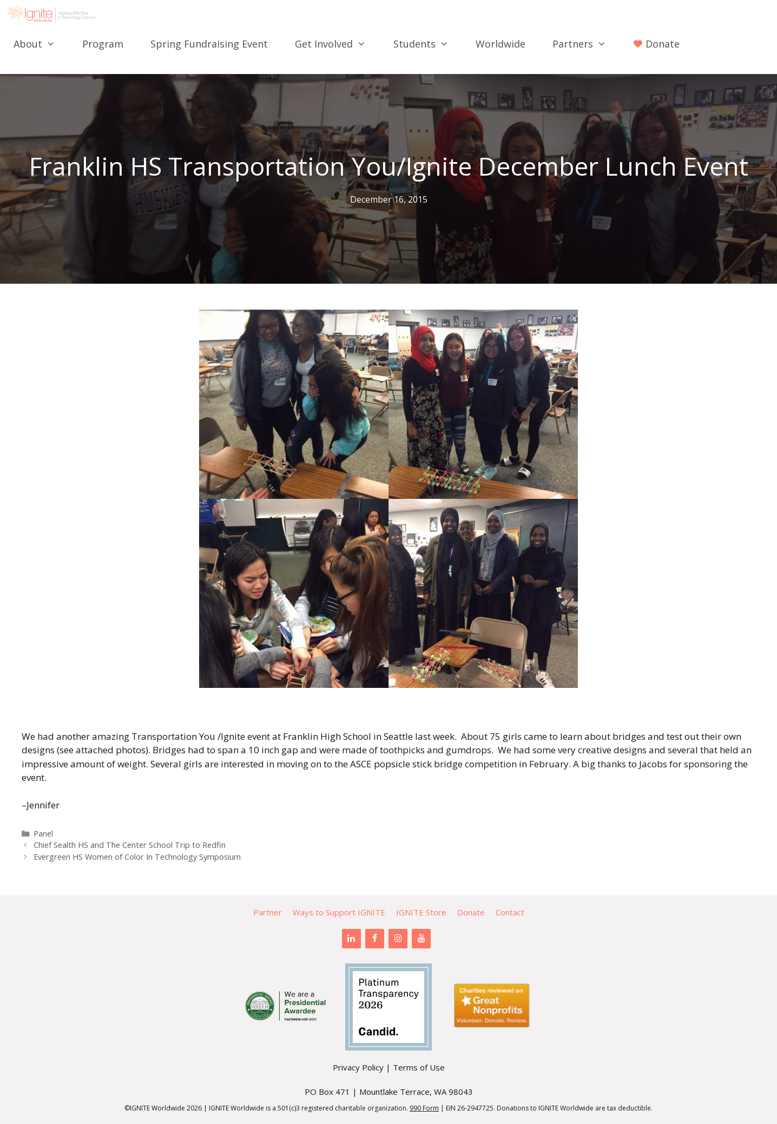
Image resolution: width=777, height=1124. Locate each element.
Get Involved (337, 43)
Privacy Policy (358, 1067)
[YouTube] (421, 938)
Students (427, 43)
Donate (471, 912)
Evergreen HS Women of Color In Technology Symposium (137, 857)
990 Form (424, 1108)
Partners (586, 43)
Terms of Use (419, 1067)
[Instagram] (398, 938)
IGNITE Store (421, 912)
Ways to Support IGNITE (339, 912)
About (41, 43)
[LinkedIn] (351, 938)
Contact (510, 912)
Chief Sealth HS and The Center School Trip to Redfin (130, 845)
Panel (43, 833)
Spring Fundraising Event (209, 43)
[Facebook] (374, 938)
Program (102, 43)
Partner (267, 912)
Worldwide (500, 43)
